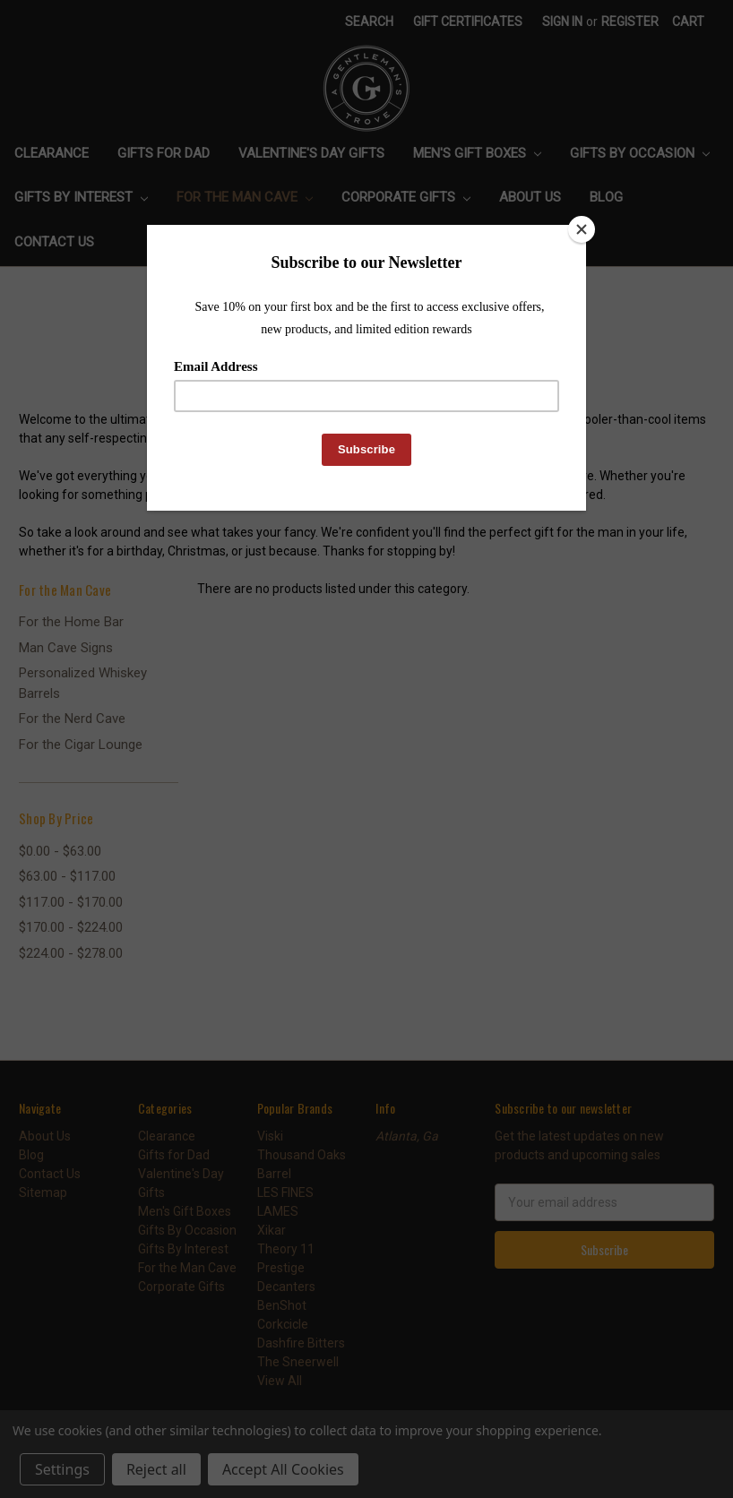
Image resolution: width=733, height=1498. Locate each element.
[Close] (581, 229)
